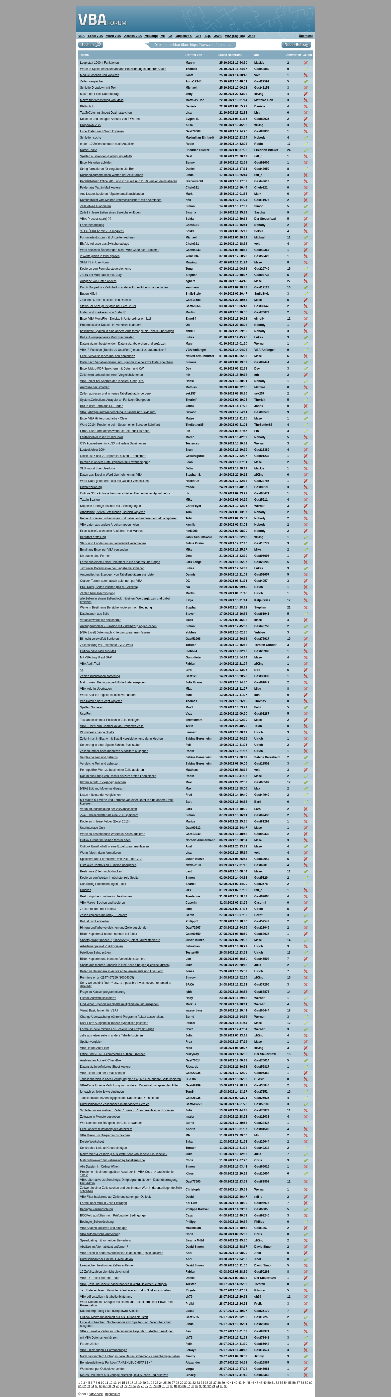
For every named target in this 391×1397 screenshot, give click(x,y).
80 (159, 1386)
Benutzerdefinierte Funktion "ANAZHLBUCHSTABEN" (116, 1362)
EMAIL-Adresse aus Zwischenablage (104, 243)
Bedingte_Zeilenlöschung (97, 1221)
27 (173, 1383)
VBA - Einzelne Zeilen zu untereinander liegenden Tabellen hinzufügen (127, 1331)
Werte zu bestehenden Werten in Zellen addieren (112, 834)
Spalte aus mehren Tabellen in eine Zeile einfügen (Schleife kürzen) (125, 965)
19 (140, 1383)
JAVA (217, 36)
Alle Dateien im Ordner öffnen (99, 1166)
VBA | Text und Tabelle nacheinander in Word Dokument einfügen (123, 1284)
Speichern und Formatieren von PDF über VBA (111, 859)
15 (123, 1383)
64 (92, 1386)
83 (171, 1386)
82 (167, 1386)
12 (110, 1383)
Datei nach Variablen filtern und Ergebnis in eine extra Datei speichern (126, 362)
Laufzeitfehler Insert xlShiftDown (101, 437)
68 (109, 1386)
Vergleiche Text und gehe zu (99, 757)
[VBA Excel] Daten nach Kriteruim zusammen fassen (115, 632)
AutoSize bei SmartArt (94, 387)
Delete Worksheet (92, 1141)
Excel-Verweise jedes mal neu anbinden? (107, 356)
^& (82, 670)
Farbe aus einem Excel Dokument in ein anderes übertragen (120, 562)
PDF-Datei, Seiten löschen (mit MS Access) (109, 587)
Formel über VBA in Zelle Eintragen (103, 1203)
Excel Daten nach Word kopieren (102, 131)
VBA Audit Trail (90, 663)
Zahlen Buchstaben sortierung (100, 676)
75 (138, 1386)
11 (106, 1383)
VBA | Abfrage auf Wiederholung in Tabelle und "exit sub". (118, 412)
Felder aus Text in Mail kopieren (101, 187)
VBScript (151, 36)
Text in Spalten (90, 499)
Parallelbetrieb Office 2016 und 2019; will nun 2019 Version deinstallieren (128, 181)
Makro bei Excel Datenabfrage (100, 94)
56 (294, 1383)
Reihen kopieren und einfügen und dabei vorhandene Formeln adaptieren (128, 518)
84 (175, 1386)
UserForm (86, 713)
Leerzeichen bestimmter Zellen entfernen (107, 1265)
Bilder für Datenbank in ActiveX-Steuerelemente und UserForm (121, 971)
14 (119, 1383)
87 (188, 1386)
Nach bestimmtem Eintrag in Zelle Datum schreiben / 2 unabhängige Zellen (130, 1356)
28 (177, 1383)
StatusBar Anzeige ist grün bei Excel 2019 (108, 306)
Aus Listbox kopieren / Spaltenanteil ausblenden (112, 194)
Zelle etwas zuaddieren (95, 206)
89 (196, 1386)
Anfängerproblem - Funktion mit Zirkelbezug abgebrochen (118, 626)
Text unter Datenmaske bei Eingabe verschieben (112, 568)
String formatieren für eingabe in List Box (107, 169)
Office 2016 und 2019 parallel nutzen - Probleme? (113, 456)
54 (285, 1383)
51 (273, 1383)
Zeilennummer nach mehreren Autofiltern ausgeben (114, 751)
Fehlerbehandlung (92, 225)
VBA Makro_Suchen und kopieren (102, 902)
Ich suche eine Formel (94, 556)
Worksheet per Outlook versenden (102, 1369)
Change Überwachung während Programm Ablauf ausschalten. (122, 1016)
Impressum (112, 1394)
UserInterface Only (92, 827)
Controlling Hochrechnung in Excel (103, 884)
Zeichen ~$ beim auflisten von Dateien (105, 300)
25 (165, 1383)
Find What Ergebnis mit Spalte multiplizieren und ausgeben (119, 1004)
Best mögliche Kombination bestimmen (106, 896)
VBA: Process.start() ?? (95, 218)
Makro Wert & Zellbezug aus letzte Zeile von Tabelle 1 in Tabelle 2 (123, 1154)
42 (235, 1383)
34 (202, 1383)
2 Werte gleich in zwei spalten (100, 256)
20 (144, 1383)
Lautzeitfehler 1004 (92, 449)
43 (239, 1383)
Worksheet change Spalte (97, 732)
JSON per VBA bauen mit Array (101, 275)
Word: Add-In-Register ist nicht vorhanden (108, 695)
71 (121, 1386)
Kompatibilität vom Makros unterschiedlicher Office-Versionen (121, 200)
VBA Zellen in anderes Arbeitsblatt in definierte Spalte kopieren (121, 1253)
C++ (198, 36)
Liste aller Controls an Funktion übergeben (108, 865)
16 (127, 1383)
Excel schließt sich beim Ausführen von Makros (111, 531)
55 (290, 1383)
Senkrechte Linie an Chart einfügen (103, 1148)
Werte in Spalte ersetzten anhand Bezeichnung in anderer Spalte (123, 69)
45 (248, 1383)
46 (252, 1383)
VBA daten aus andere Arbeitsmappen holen (109, 524)
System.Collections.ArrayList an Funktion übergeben (115, 399)
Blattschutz (87, 106)
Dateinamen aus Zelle (94, 613)
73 (129, 1386)
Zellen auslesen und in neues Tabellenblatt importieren (116, 393)
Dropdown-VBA (90, 125)
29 (181, 1383)
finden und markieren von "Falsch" (103, 312)
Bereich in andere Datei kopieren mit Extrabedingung (115, 462)
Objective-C (183, 36)
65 (96, 1386)
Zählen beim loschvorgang (97, 593)
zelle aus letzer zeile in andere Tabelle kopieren (111, 1035)
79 (155, 1386)
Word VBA (113, 36)
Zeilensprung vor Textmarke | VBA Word (106, 645)
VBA (81, 36)
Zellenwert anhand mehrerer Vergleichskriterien (111, 375)
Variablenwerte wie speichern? (100, 620)
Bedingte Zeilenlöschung (96, 1209)
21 (148, 1383)
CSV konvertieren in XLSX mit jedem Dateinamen (113, 443)
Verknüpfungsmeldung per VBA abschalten (108, 809)
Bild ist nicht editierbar (94, 921)
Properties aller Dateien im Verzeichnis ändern (111, 325)
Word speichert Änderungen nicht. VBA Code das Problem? (119, 250)
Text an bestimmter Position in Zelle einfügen (110, 720)
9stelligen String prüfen (95, 952)
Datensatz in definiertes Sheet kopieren (106, 1066)
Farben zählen (89, 1344)
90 (200, 1386)
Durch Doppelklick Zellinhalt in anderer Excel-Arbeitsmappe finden (124, 287)
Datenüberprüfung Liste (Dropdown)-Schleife (109, 1311)
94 (217, 1386)
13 (114, 1383)
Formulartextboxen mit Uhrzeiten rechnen (107, 237)
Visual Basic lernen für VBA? (99, 1010)
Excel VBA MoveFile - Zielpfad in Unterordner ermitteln (116, 318)
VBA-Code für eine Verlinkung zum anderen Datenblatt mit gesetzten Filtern (130, 1085)
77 (146, 1386)
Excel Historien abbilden (96, 162)
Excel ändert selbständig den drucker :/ (106, 1129)
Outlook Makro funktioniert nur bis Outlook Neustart (114, 1317)
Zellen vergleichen (92, 81)
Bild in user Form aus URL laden (101, 406)
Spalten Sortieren (91, 707)
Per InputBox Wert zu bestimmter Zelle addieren (112, 770)
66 (100, 1386)
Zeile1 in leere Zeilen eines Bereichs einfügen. (110, 212)
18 (135, 1383)
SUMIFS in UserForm (94, 262)
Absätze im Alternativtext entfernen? (104, 1246)
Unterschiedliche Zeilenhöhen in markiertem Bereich (114, 1104)
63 (88, 1386)
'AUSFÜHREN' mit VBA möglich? (102, 231)
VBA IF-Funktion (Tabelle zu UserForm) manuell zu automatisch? (123, 350)
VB (162, 36)
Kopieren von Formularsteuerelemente (105, 268)
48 (260, 1383)
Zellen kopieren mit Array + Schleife (103, 915)
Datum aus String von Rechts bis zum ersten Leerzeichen (118, 776)
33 (198, 1383)
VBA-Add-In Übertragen (96, 688)
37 (214, 1383)
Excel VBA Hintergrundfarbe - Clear (103, 418)
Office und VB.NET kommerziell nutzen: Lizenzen (112, 1054)
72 (125, 1386)
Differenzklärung (91, 487)
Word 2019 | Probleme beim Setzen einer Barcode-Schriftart (120, 424)
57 (298, 1383)
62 (84, 1386)
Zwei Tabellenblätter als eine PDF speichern (109, 815)
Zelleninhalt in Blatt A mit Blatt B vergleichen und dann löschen (121, 738)
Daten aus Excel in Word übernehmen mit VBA (111, 474)
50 (269, 1383)
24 (160, 1383)
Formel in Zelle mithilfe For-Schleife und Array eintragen (117, 1029)
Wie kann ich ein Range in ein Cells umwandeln (111, 1123)
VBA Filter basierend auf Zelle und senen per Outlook (115, 1196)
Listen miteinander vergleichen (100, 795)
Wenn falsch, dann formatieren (100, 852)
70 (117, 1386)
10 (102, 1383)
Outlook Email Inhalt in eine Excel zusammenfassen (114, 846)
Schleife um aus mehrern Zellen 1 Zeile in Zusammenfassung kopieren (127, 1110)
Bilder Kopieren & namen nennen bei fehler (108, 934)
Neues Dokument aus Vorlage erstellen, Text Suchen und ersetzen (124, 1375)
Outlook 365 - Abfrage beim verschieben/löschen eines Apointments (125, 493)
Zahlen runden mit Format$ (98, 909)
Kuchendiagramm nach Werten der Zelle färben (111, 175)
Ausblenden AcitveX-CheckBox (100, 1060)
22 (152, 1383)
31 (190, 1383)
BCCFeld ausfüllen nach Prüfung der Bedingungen (113, 1215)
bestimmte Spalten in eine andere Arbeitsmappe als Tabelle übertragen (127, 331)
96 (225, 1386)
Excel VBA (95, 36)
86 (184, 1386)
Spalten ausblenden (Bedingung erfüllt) (106, 156)
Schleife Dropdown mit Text (98, 87)
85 (180, 1386)
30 (185, 1383)
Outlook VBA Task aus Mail (98, 651)
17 (131, 1383)
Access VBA (132, 36)
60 (310, 1383)
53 (281, 1383)
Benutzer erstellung (93, 537)
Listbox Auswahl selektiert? (98, 998)
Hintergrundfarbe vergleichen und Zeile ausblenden (114, 927)
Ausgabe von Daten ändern (98, 281)
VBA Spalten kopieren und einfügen (103, 1228)
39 (223, 1383)
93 (213, 1386)
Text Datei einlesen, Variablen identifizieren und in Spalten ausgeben (125, 1290)
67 (104, 1386)
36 (210, 1383)
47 (256, 1383)
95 (221, 1386)
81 (163, 1386)
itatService (96, 1394)
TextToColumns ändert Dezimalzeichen (106, 112)
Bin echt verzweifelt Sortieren (99, 638)
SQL (207, 36)
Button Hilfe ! (88, 293)
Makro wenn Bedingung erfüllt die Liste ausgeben (113, 682)
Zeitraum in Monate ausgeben (100, 1116)
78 (150, 1386)
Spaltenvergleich (91, 1041)
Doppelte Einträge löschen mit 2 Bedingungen (110, 506)
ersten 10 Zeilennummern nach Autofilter (107, 144)
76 (142, 1386)
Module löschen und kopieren (99, 75)
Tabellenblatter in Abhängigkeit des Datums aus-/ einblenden (120, 1098)
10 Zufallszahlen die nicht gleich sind (104, 1271)
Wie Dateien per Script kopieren (101, 701)
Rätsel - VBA (88, 150)
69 (113, 1386)
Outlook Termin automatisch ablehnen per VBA (111, 581)
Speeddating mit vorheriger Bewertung (105, 1240)
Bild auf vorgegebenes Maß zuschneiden (107, 337)
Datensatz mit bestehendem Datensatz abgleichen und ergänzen (123, 343)
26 (169, 1383)
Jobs (251, 36)
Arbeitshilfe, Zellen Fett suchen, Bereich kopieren (112, 512)
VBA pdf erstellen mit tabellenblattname (106, 1296)
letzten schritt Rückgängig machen (103, 782)
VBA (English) (235, 36)
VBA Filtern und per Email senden (102, 1073)
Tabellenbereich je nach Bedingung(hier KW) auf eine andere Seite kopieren (130, 1079)
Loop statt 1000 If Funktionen (99, 62)
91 (204, 1386)
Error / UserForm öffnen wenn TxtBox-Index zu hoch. (115, 431)
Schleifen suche (90, 137)
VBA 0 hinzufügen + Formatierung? (103, 1350)
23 (156, 1383)
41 (231, 1383)
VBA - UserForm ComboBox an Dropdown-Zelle (112, 726)
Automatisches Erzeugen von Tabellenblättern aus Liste (117, 574)
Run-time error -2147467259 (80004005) (107, 977)
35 (206, 1383)
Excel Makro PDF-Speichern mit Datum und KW (112, 368)
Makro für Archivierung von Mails (101, 100)
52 (277, 1383)
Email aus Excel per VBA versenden (104, 549)
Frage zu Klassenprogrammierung (102, 992)
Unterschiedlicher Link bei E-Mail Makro (106, 1259)
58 (302, 1383)
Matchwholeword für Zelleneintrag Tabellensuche (112, 1160)
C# (170, 36)
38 (219, 1383)
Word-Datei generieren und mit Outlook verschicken (114, 481)
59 (306, 1383)
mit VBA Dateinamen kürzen (98, 1337)
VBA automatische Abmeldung (100, 1234)
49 (265, 1383)
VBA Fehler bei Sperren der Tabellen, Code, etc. (112, 381)
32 (194, 1383)
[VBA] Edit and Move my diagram (102, 788)
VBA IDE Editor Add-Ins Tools (99, 1278)
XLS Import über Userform (97, 468)
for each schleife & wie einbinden (102, 1091)
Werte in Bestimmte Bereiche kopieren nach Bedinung (116, 607)
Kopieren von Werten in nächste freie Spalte (109, 877)
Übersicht (306, 36)
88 (192, 1386)
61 (80, 1386)
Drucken (85, 890)
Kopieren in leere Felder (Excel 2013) (105, 821)
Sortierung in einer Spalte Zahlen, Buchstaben (110, 745)
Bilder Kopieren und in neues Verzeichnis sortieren (113, 959)
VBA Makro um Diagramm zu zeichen (105, 1135)
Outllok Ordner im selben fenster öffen (105, 840)
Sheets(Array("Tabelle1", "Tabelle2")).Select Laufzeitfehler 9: (120, 940)
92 (209, 1386)
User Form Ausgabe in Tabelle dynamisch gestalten (114, 1023)
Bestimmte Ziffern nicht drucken (101, 871)
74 (134, 1386)
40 (227, 1383)
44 (244, 1383)
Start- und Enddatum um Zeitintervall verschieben (113, 543)
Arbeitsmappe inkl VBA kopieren (101, 946)
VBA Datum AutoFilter (94, 1048)
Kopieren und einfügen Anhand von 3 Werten (110, 119)
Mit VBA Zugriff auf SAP (96, 657)
